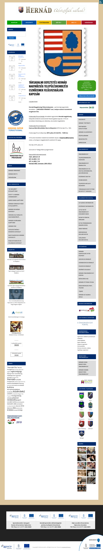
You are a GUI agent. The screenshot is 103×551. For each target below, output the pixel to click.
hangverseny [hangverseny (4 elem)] (15, 377)
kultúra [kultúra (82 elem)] (10, 387)
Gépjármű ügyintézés (82, 342)
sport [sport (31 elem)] (19, 400)
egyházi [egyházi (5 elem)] (9, 371)
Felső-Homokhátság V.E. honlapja (16, 317)
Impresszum (82, 142)
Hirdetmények (83, 228)
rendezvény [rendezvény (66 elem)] (12, 400)
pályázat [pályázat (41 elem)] (15, 398)
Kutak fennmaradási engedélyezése (85, 224)
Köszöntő (29, 22)
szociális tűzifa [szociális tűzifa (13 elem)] (11, 402)
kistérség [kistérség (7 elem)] (21, 383)
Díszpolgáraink (83, 135)
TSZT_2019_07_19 (34, 157)
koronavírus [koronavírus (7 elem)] (15, 385)
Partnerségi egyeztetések (83, 127)
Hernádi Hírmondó (14, 170)
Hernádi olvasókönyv (85, 132)
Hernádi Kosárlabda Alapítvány (14, 221)
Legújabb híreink (33, 101)
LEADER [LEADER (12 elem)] (9, 394)
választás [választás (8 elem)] (18, 406)
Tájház (81, 291)
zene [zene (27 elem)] (22, 406)
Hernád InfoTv (13, 174)
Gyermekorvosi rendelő (86, 262)
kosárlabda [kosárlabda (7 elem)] (21, 385)
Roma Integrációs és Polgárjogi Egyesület (15, 242)
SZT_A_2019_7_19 (34, 161)
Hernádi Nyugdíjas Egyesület (14, 210)
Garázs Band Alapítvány (15, 200)
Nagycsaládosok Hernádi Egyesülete (16, 236)
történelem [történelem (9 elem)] (20, 404)
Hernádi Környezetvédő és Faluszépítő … (15, 205)
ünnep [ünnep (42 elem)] (19, 410)
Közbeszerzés (83, 180)
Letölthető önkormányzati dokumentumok (84, 212)
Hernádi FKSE (12, 226)
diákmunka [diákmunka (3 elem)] (20, 369)
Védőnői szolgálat (85, 269)
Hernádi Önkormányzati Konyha (86, 274)
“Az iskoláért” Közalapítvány (13, 190)
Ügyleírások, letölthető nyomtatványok (86, 334)
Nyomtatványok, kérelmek (84, 218)
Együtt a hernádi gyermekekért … (13, 195)
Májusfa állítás (21, 65)
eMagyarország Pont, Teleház (85, 287)
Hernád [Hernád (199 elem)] (11, 379)
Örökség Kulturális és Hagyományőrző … (15, 216)
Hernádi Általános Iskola (87, 294)
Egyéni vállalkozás (81, 340)
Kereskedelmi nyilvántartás (83, 233)
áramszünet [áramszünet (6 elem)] (19, 408)
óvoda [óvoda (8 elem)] (15, 410)
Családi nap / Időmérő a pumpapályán (21, 86)
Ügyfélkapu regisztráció (82, 348)
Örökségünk (12, 177)
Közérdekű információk (86, 206)
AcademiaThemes (66, 545)
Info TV (73, 22)
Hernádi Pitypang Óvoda (86, 282)
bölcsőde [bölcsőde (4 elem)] (16, 369)
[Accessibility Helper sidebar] (101, 2)
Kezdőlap (14, 22)
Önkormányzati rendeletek (84, 164)
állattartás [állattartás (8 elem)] (9, 408)
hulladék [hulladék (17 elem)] (18, 380)
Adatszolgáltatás (81, 338)
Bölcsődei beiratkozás (21, 56)
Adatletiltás (80, 336)
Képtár (58, 22)
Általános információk (86, 203)
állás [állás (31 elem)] (14, 408)
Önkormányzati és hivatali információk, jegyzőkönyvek (85, 171)
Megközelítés (83, 139)
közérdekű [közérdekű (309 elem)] (19, 391)
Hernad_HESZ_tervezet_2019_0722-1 (40, 163)
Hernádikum (89, 22)
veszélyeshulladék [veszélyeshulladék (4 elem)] (11, 406)
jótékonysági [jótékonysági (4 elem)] (17, 381)
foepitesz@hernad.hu (67, 138)
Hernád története (84, 123)
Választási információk (87, 96)
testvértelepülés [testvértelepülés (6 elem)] (20, 402)
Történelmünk (44, 22)
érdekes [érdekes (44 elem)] (10, 410)
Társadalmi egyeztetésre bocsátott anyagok (87, 190)
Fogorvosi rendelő (85, 266)
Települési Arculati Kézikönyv (85, 184)
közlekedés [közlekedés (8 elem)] (10, 392)
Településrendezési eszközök (85, 158)
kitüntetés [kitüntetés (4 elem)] (9, 385)
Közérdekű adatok (84, 176)
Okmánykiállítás (81, 344)
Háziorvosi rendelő (85, 259)
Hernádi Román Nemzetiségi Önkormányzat (83, 370)
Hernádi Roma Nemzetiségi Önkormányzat (83, 362)
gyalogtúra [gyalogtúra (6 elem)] (9, 377)
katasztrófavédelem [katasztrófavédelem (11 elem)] (13, 383)
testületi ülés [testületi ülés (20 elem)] (11, 404)
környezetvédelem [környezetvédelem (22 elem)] (13, 389)
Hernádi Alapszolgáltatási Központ (84, 253)
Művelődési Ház (83, 278)
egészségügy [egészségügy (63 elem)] (16, 371)
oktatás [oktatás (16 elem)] (9, 398)
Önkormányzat (83, 154)
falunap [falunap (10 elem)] (9, 373)
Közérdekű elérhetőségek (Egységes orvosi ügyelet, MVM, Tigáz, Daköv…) (86, 85)
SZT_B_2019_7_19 (34, 159)
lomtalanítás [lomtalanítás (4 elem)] (15, 393)
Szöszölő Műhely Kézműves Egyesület (14, 230)
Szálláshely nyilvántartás (83, 239)
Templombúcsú (22, 95)
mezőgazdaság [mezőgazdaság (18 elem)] (16, 396)
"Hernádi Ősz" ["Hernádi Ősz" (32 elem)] (12, 367)
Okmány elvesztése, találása (84, 346)
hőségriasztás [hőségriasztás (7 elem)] (10, 381)
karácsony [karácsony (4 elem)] (22, 381)
